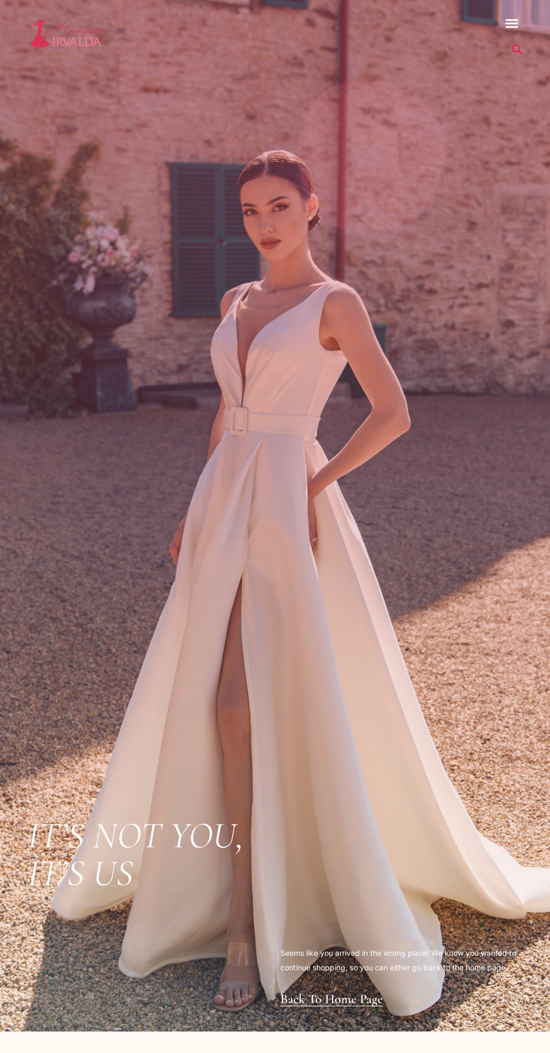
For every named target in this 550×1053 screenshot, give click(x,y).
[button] (512, 23)
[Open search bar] (517, 49)
